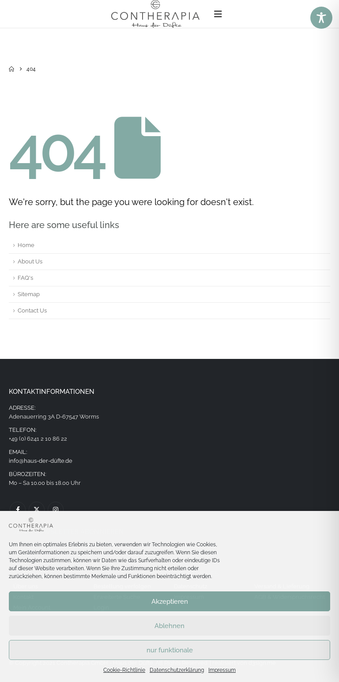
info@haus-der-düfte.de (40, 460)
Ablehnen (169, 626)
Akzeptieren (169, 602)
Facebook (18, 510)
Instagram (56, 510)
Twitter (37, 510)
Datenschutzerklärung (177, 670)
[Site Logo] (155, 14)
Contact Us (32, 310)
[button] (218, 14)
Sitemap (29, 294)
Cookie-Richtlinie (124, 670)
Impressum (222, 670)
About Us (30, 261)
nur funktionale (170, 650)
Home (26, 245)
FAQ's (25, 277)
